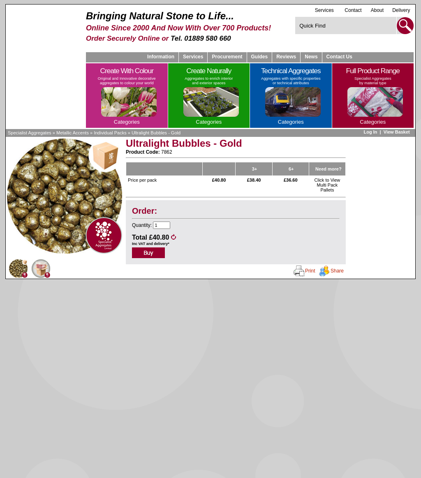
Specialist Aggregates (29, 132)
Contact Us (339, 57)
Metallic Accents (72, 132)
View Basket (397, 131)
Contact (353, 10)
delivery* (161, 244)
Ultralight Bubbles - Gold (156, 132)
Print (310, 271)
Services (324, 10)
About (377, 10)
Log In (370, 131)
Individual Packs (110, 132)
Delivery (401, 10)
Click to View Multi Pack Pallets (327, 185)
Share (337, 271)
